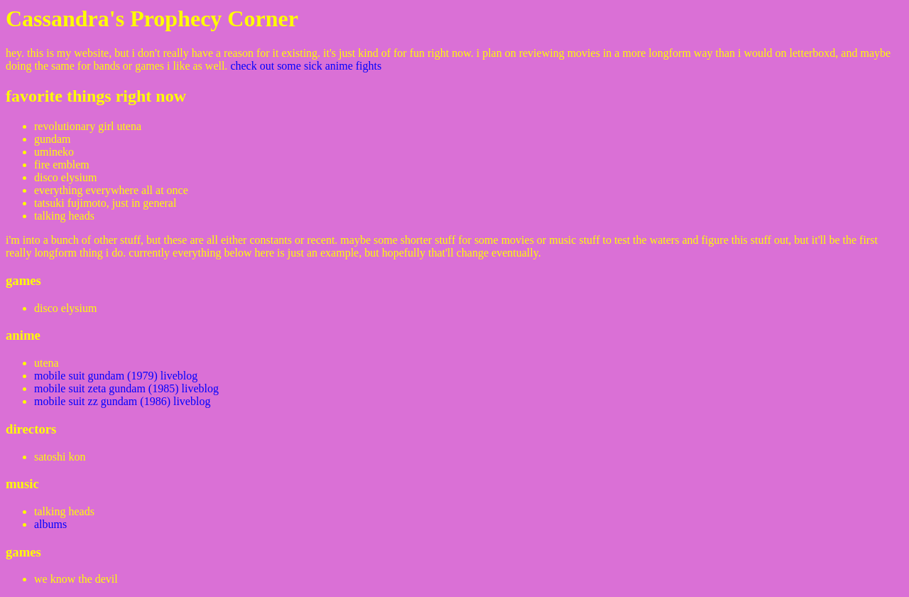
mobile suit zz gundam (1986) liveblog (122, 401)
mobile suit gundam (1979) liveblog (115, 376)
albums (50, 524)
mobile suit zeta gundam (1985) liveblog (126, 388)
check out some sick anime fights (305, 66)
